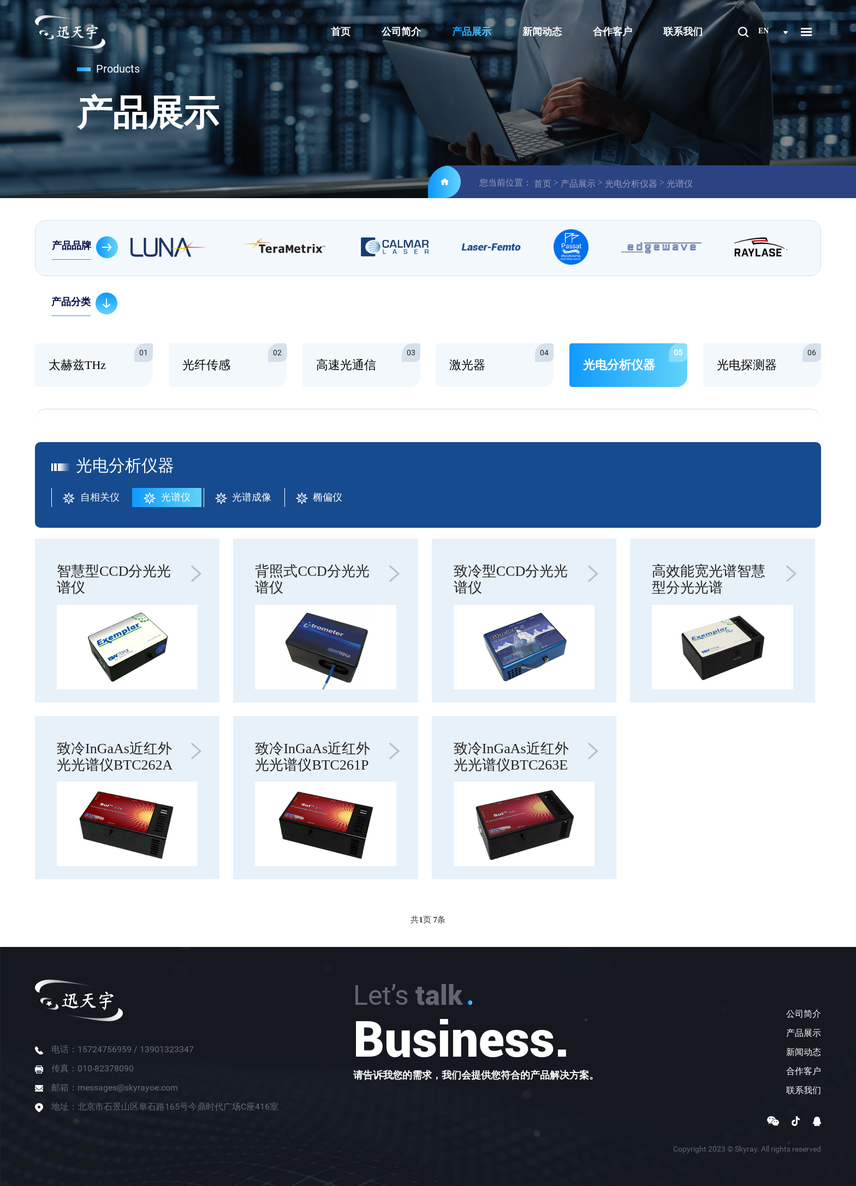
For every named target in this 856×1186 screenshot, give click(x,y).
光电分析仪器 (631, 183)
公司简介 (401, 31)
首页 (340, 31)
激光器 (501, 357)
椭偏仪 (319, 498)
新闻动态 (542, 31)
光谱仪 (680, 183)
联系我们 (683, 31)
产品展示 (471, 31)
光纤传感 (234, 357)
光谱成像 (243, 498)
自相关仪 (91, 498)
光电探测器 (769, 357)
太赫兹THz (101, 357)
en (763, 31)
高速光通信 (368, 357)
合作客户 (612, 31)
